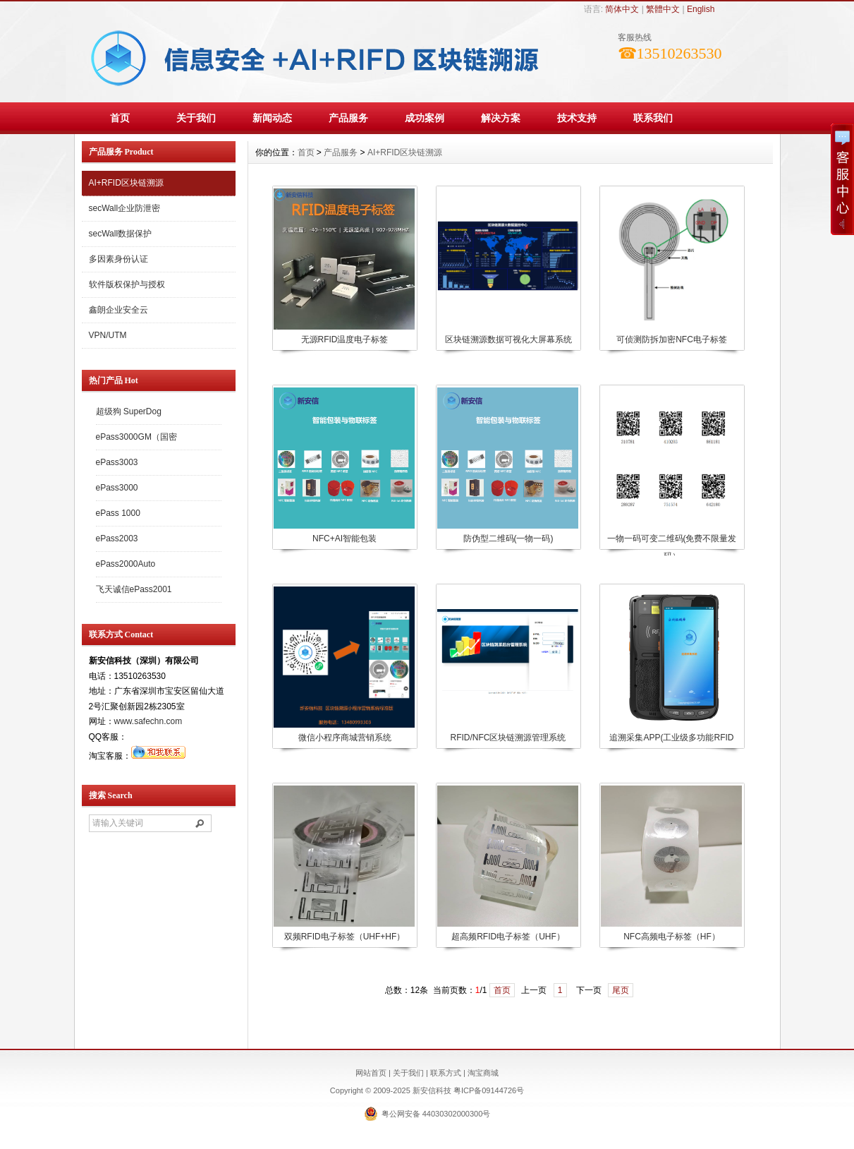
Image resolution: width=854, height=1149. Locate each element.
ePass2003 (117, 538)
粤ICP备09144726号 (488, 1090)
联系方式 (445, 1073)
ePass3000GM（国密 (136, 437)
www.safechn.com (148, 721)
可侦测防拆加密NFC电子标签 (671, 339)
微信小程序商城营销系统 (344, 737)
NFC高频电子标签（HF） (671, 937)
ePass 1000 (118, 513)
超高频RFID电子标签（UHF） (508, 937)
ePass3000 (117, 488)
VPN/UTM (108, 335)
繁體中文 (663, 9)
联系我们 (653, 118)
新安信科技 (433, 1090)
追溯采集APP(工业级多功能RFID (671, 737)
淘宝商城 (483, 1073)
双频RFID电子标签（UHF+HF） (344, 937)
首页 (120, 118)
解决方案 (500, 118)
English (700, 9)
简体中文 (622, 9)
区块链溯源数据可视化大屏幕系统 (508, 339)
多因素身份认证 (118, 259)
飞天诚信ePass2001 (134, 589)
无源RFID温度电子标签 (345, 339)
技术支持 (577, 118)
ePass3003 (117, 462)
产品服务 (348, 118)
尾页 (620, 990)
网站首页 (370, 1073)
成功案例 (424, 118)
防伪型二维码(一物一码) (508, 538)
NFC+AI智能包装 (344, 538)
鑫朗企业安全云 (118, 310)
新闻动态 (272, 118)
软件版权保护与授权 (127, 284)
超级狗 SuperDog (128, 411)
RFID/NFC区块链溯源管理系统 (508, 737)
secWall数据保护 (120, 234)
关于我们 (196, 118)
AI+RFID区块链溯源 (126, 183)
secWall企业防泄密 (125, 208)
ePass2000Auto (126, 564)
